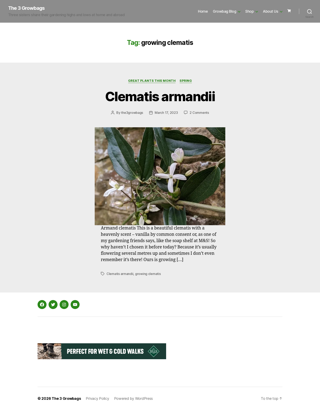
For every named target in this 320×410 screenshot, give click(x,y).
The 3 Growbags (26, 8)
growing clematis (148, 274)
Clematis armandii (160, 96)
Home (203, 11)
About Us (270, 11)
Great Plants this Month (152, 81)
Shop (249, 11)
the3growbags (132, 113)
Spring (186, 81)
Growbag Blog (224, 11)
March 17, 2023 (166, 113)
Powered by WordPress (133, 398)
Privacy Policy (97, 398)
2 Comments (199, 113)
